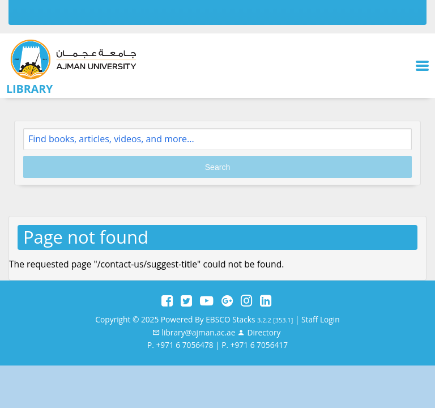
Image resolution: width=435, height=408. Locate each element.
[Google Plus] (227, 301)
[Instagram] (246, 301)
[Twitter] (186, 301)
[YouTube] (207, 301)
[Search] (217, 139)
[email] (194, 332)
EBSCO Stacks (230, 319)
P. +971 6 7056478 (180, 344)
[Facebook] (167, 301)
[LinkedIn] (265, 301)
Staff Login (320, 319)
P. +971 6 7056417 (254, 344)
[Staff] (258, 332)
